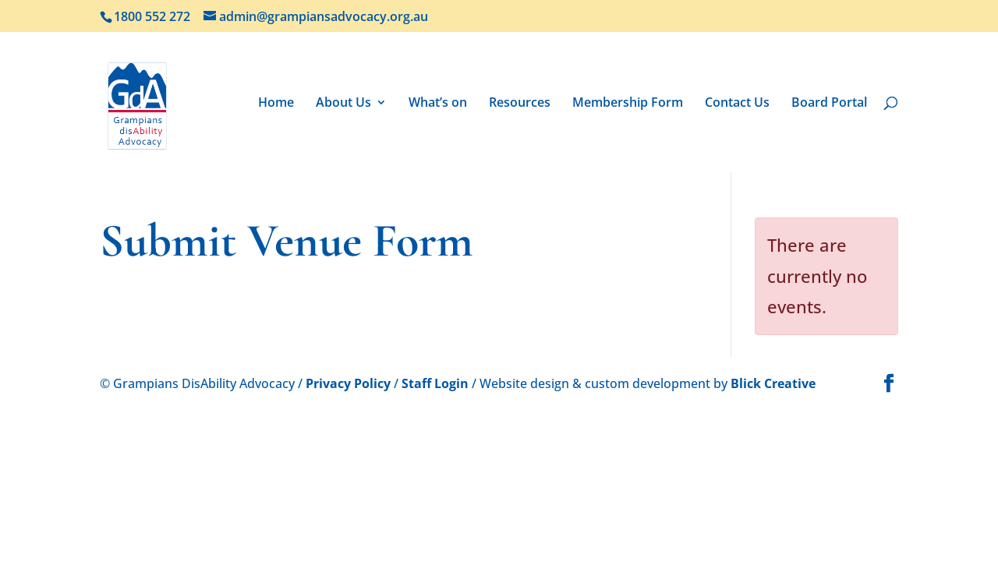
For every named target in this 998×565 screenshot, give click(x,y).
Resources (519, 104)
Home (276, 104)
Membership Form (627, 104)
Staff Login (435, 383)
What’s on (438, 104)
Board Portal (829, 104)
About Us (343, 104)
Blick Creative (773, 383)
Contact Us (737, 104)
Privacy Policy (348, 383)
